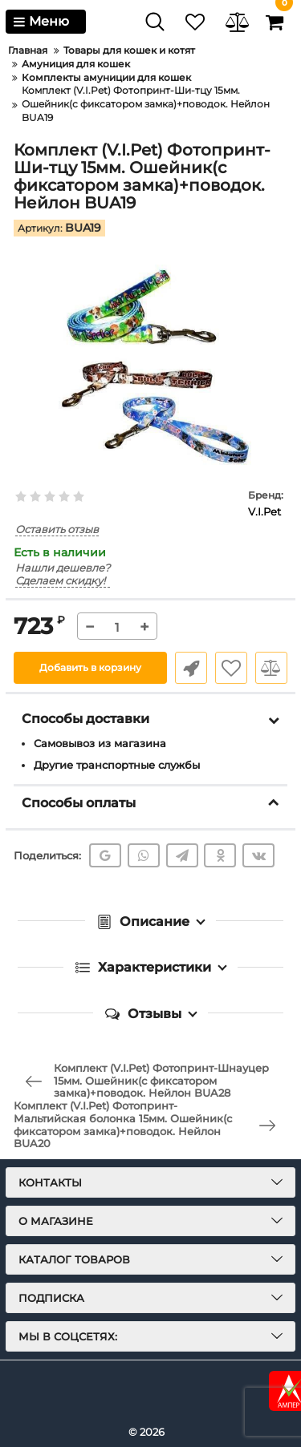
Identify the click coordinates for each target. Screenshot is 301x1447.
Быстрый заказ (191, 668)
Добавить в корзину (90, 667)
